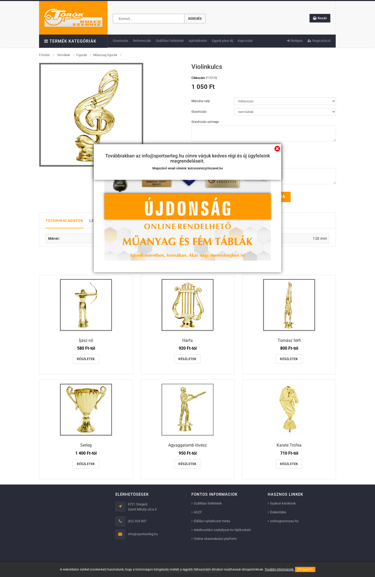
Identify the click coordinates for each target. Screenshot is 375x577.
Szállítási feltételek (170, 41)
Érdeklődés (278, 512)
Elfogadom (305, 569)
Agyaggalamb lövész (187, 445)
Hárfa (187, 340)
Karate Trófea (289, 445)
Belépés (295, 41)
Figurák (81, 55)
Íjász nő (86, 340)
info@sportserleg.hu (143, 534)
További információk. (279, 569)
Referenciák (142, 41)
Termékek (63, 55)
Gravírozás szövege (205, 122)
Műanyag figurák (105, 55)
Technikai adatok (64, 220)
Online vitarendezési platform (215, 539)
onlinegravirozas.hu (284, 521)
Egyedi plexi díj (222, 41)
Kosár (320, 18)
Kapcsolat (245, 41)
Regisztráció (319, 41)
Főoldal (44, 55)
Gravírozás (120, 41)
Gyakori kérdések (283, 503)
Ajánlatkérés (198, 41)
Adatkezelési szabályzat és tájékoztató (222, 530)
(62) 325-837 (137, 521)
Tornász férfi (289, 340)
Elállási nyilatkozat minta (212, 521)
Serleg (86, 445)
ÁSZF (198, 512)
